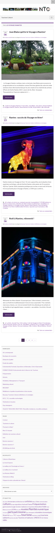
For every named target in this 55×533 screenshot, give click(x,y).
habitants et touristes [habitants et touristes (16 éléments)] (28, 507)
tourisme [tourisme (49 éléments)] (26, 514)
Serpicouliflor (37, 107)
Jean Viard (39, 106)
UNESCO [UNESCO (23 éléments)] (37, 518)
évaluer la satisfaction (33, 204)
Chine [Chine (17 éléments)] (37, 501)
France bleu (25, 106)
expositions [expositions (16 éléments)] (18, 504)
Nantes (17, 107)
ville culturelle (45, 107)
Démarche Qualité (8, 359)
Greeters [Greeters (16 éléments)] (18, 507)
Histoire (5, 377)
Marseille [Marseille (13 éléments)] (18, 509)
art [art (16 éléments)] (24, 501)
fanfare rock (16, 324)
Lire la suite (8, 97)
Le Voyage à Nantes (8, 107)
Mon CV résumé (7, 430)
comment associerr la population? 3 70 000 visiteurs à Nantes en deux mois (27, 203)
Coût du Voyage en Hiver (34, 323)
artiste (9, 323)
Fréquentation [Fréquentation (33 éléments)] (39, 504)
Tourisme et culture (8, 423)
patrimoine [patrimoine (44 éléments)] (20, 512)
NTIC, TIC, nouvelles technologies (13, 398)
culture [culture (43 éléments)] (7, 503)
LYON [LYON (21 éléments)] (14, 509)
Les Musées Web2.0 (8, 473)
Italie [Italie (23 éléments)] (44, 507)
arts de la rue (15, 202)
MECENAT (6, 388)
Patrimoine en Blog (8, 477)
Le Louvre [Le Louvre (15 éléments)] (8, 509)
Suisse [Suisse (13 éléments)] (11, 515)
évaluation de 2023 (21, 204)
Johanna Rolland (47, 106)
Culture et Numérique (9, 459)
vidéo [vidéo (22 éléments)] (5, 520)
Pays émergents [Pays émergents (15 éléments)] (30, 512)
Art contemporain (8, 352)
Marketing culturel (8, 384)
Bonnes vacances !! (8, 444)
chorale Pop (15, 323)
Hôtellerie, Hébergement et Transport (14, 380)
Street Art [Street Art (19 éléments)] (6, 515)
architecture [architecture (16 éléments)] (19, 501)
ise (21, 324)
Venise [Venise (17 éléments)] (46, 518)
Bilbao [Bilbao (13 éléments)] (33, 501)
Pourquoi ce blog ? (8, 427)
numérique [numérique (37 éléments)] (43, 509)
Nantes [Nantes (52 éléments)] (33, 509)
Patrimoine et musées (9, 402)
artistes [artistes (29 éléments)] (28, 501)
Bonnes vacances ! (8, 441)
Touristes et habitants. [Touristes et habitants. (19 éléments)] (25, 518)
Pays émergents (7, 405)
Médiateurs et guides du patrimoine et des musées (17, 391)
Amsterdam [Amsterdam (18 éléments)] (11, 501)
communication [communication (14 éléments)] (43, 501)
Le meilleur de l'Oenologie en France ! (13, 466)
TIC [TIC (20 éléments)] (14, 515)
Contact (5, 420)
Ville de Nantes (41, 326)
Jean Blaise (32, 106)
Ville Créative (33, 326)
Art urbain (8, 202)
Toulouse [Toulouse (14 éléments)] (18, 515)
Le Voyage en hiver (18, 205)
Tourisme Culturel (7, 17)
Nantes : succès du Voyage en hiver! (26, 117)
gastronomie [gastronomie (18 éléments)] (7, 507)
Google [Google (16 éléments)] (13, 507)
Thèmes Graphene (16, 530)
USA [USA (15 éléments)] (42, 518)
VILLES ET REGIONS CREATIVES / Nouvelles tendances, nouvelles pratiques (25, 409)
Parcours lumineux (22, 326)
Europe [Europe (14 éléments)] (13, 504)
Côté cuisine (23, 323)
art (6, 323)
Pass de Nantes (42, 205)
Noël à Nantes (34, 205)
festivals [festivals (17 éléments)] (24, 504)
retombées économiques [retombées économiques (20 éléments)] (43, 512)
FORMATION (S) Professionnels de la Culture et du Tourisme (20, 370)
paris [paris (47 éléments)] (10, 512)
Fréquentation (7, 373)
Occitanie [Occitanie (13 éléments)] (5, 512)
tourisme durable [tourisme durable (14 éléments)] (13, 518)
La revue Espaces (8, 462)
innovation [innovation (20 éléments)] (38, 507)
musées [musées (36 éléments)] (25, 509)
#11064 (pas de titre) (9, 448)
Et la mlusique (46, 323)
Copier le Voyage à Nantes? (13, 106)
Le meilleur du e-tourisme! (10, 470)
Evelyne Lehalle (8, 37)
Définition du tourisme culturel (11, 434)
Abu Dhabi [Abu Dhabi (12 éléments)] (5, 501)
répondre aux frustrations (37, 207)
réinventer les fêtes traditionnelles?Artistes (16, 207)
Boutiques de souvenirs (9, 356)
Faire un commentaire (45, 110)
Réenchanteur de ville (26, 107)
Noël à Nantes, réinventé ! (21, 218)
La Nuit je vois (34, 324)
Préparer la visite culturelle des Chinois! (14, 480)
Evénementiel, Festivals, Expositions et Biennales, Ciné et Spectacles (22, 366)
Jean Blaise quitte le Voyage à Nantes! (27, 32)
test (4, 437)
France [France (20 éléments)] (30, 504)
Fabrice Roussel (7, 324)
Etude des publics (8, 363)
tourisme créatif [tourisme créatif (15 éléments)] (36, 515)
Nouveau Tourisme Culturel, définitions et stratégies (34, 37)
